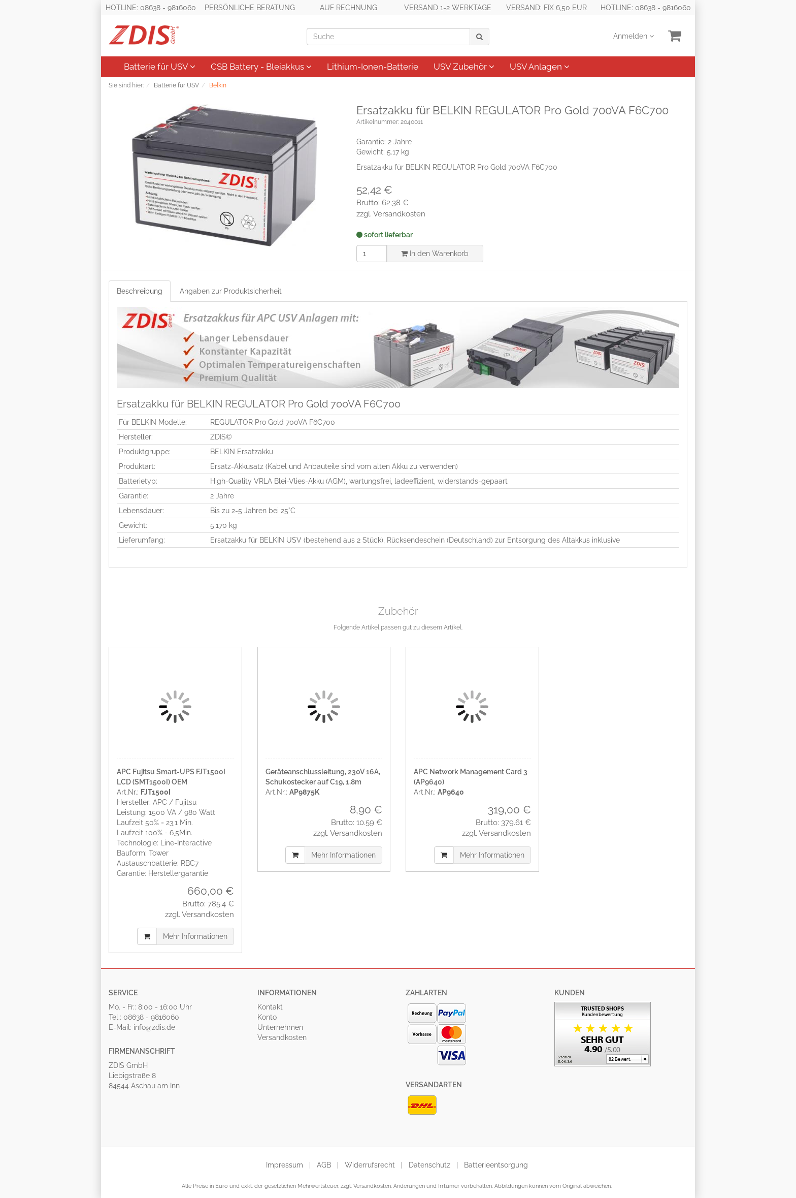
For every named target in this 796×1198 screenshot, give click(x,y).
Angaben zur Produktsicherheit (231, 291)
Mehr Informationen (195, 936)
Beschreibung (139, 291)
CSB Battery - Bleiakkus (261, 66)
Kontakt (270, 1007)
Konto (267, 1017)
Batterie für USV (159, 66)
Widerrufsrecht (370, 1165)
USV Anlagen (540, 66)
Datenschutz (429, 1165)
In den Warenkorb (435, 253)
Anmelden (633, 36)
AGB (324, 1165)
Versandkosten (282, 1037)
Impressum (284, 1165)
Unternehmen (280, 1027)
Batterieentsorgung (496, 1165)
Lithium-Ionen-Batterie (372, 66)
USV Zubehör (464, 66)
